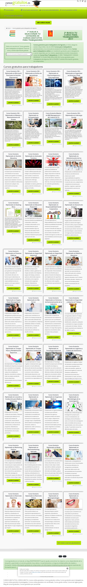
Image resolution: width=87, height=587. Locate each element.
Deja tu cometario (17, 105)
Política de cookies (36, 572)
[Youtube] (85, 1)
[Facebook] (80, 1)
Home (9, 28)
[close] (67, 568)
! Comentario (19, 388)
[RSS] (78, 1)
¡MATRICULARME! (13, 103)
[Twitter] (83, 1)
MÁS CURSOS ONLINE (43, 23)
